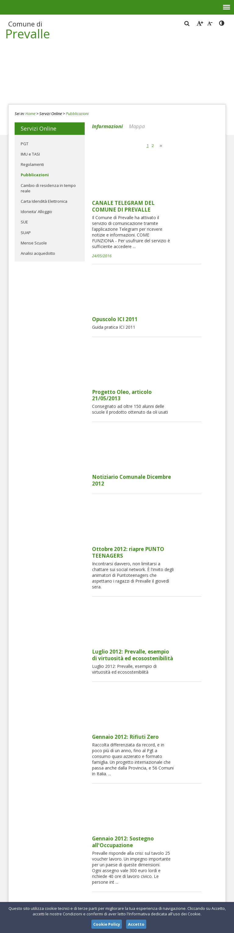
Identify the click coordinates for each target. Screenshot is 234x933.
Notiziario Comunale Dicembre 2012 (177, 332)
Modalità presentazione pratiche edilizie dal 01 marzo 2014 (175, 765)
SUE (24, 222)
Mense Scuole (34, 243)
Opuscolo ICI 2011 (160, 224)
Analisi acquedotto (38, 253)
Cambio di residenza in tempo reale (48, 188)
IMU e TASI (30, 154)
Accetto (136, 924)
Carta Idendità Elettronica (44, 201)
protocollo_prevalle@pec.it (115, 879)
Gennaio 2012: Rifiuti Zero (171, 485)
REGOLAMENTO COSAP (168, 706)
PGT (24, 143)
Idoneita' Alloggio (36, 211)
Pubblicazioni (77, 113)
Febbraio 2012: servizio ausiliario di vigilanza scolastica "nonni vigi (178, 651)
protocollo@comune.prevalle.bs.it (113, 874)
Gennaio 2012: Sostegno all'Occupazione (169, 540)
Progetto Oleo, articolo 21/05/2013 (167, 280)
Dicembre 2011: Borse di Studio (177, 592)
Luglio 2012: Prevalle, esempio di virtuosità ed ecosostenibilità (178, 436)
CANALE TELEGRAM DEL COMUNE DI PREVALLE (169, 160)
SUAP (26, 232)
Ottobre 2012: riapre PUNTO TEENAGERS (174, 384)
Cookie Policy (106, 924)
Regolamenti (32, 164)
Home (30, 113)
